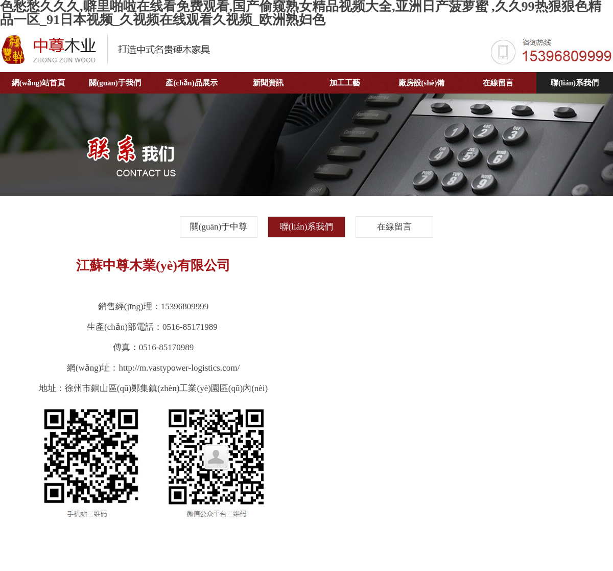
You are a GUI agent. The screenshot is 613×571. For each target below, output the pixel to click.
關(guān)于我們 (115, 83)
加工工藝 (344, 83)
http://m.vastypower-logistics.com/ (179, 368)
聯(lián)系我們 (575, 83)
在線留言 (498, 83)
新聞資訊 (268, 83)
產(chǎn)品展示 (191, 83)
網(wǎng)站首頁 (38, 83)
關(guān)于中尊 (218, 227)
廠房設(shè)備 (421, 83)
